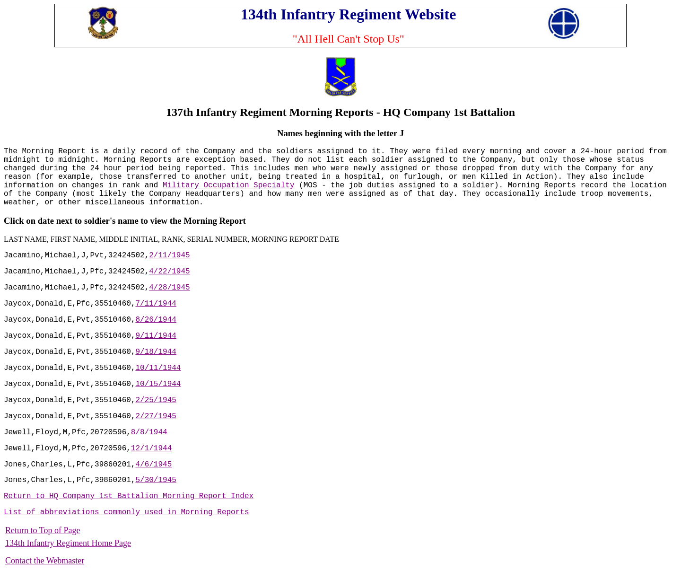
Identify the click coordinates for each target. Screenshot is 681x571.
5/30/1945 (155, 480)
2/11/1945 (169, 255)
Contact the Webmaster (44, 560)
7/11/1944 (155, 303)
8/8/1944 (149, 432)
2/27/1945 (155, 416)
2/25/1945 (155, 400)
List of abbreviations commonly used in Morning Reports (126, 512)
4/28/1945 (169, 287)
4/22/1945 (169, 271)
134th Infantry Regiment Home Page (68, 543)
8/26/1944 (155, 320)
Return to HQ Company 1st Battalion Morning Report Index (128, 496)
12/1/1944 (151, 448)
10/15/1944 (158, 384)
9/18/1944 (155, 352)
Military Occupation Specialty (228, 185)
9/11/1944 (155, 336)
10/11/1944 (158, 368)
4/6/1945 (153, 464)
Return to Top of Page (42, 530)
